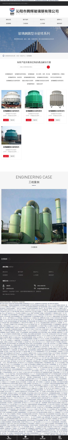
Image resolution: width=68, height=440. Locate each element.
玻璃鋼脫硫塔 (14, 74)
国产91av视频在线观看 (56, 370)
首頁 (17, 56)
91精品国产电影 (5, 324)
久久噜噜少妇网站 (56, 328)
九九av (13, 327)
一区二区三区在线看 (9, 360)
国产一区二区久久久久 (24, 420)
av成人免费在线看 (46, 418)
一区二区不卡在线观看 (35, 418)
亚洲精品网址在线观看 (16, 330)
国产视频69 (5, 316)
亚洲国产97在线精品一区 (60, 378)
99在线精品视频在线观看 (42, 375)
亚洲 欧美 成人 (45, 394)
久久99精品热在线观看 (52, 429)
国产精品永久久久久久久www (12, 378)
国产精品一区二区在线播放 (48, 410)
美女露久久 (45, 380)
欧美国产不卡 (51, 413)
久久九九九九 (30, 410)
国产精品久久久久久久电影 (55, 391)
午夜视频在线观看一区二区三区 (40, 378)
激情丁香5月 (39, 346)
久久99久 (38, 349)
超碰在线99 (48, 351)
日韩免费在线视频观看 (27, 340)
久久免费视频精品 (57, 325)
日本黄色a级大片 (46, 330)
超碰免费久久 (15, 357)
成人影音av (19, 311)
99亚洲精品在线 (4, 400)
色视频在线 (32, 402)
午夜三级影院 (63, 368)
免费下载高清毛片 (52, 396)
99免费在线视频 (16, 418)
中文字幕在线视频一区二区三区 (44, 328)
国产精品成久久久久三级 (38, 359)
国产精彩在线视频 (22, 322)
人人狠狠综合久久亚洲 (19, 408)
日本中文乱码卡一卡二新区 (51, 412)
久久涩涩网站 (7, 428)
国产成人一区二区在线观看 (40, 381)
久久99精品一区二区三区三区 (44, 389)
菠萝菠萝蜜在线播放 (14, 420)
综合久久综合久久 (25, 418)
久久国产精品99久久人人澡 (61, 346)
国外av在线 (35, 343)
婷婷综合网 (7, 431)
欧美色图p (20, 325)
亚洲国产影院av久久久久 (27, 423)
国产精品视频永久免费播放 (34, 365)
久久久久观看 (24, 365)
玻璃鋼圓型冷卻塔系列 (25, 84)
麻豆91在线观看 (16, 359)
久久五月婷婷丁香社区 (38, 412)
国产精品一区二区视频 (7, 434)
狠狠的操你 (60, 333)
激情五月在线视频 (49, 424)
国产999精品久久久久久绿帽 (38, 420)
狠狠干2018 (10, 424)
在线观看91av (3, 424)
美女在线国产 (60, 308)
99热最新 (19, 415)
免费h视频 (8, 397)
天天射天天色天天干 (58, 428)
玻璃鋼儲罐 (38, 74)
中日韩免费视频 (39, 421)
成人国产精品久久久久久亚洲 (17, 405)
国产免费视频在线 (39, 320)
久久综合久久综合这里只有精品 (44, 354)
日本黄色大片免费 (24, 416)
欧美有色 (22, 312)
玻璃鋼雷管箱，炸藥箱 (11, 77)
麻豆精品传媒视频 (12, 322)
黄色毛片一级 (42, 309)
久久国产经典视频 (17, 343)
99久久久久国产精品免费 (13, 312)
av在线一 (18, 333)
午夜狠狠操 (54, 420)
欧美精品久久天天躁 (45, 370)
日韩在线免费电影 (7, 402)
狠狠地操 (56, 314)
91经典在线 (23, 359)
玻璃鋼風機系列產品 (44, 77)
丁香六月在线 (62, 434)
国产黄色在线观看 (11, 344)
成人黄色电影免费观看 (27, 338)
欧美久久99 (17, 360)
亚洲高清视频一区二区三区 (59, 373)
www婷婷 (47, 340)
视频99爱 (15, 316)
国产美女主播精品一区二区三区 (31, 324)
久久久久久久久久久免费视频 (24, 391)
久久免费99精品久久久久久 (31, 316)
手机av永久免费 (17, 388)
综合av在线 (53, 344)
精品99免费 (2, 370)
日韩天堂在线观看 (46, 402)
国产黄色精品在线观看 (60, 311)
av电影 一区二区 (56, 356)
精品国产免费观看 (10, 333)
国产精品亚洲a (6, 368)
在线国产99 (14, 431)
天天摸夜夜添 (45, 362)
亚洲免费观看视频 (12, 407)
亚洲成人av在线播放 (20, 328)
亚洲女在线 (24, 336)
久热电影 (18, 389)
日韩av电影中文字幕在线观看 (52, 341)
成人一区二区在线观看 (24, 428)
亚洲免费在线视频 (53, 362)
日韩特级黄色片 (22, 412)
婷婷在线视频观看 (14, 324)
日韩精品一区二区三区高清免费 (40, 368)
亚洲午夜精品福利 (11, 410)
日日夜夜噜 (5, 338)
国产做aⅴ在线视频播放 (61, 410)
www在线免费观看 (37, 344)
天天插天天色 (40, 408)
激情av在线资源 (59, 388)
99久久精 (23, 360)
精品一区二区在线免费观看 (11, 348)
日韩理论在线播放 (10, 309)
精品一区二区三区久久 (46, 317)
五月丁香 (46, 391)
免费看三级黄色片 (43, 388)
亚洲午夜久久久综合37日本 (38, 407)
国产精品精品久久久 (14, 416)
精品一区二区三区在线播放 (58, 364)
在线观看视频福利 (34, 434)
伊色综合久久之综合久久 (24, 399)
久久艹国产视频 (37, 360)
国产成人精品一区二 (10, 392)
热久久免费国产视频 (5, 356)
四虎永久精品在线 (48, 428)
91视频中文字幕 (62, 412)
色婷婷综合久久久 (27, 319)
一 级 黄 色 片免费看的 (21, 309)
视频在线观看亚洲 (32, 336)
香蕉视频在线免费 (42, 405)
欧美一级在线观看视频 (30, 351)
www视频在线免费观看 (5, 423)
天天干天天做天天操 (8, 320)
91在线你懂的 (7, 330)
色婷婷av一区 (8, 357)
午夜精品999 (41, 316)
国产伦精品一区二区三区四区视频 (59, 402)
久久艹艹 (41, 434)
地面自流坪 (48, 84)
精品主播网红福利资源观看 (34, 335)
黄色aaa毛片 (51, 380)
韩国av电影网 (56, 408)
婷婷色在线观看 (31, 421)
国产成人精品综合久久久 (56, 338)
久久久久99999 (26, 311)
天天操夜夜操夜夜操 (7, 373)
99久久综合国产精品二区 (44, 397)
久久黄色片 (51, 388)
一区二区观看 (42, 392)
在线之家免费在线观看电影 (31, 308)
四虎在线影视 (64, 354)
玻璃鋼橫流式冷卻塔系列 (26, 80)
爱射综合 (21, 384)
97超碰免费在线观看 (18, 434)
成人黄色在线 (36, 373)
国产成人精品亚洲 (40, 341)
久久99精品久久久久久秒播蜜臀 (7, 383)
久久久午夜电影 (59, 426)
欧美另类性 (35, 415)
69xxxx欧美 (65, 360)
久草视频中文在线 (13, 325)
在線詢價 (6, 120)
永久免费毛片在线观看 (52, 327)
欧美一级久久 (48, 306)
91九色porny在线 (32, 413)
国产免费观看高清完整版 (47, 373)
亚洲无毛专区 (28, 312)
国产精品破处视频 (43, 308)
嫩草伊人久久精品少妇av (15, 338)
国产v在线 (47, 359)
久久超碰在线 (46, 383)
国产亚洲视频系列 (30, 429)
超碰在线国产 (48, 407)
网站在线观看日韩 (48, 400)
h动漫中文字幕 (38, 410)
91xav (3, 314)
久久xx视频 (59, 344)
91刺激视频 (29, 348)
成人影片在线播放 (26, 407)
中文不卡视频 (13, 349)
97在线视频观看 (24, 333)
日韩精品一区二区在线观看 (18, 429)
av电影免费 (30, 412)
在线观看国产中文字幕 (40, 429)
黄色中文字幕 (37, 394)
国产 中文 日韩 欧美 (23, 354)
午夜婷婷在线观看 (33, 426)
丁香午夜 (15, 399)
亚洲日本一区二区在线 (26, 367)
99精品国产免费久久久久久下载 (33, 380)
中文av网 (10, 316)
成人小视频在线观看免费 (17, 346)
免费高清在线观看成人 (30, 328)
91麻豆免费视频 (7, 327)
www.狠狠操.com (58, 376)
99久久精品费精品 (11, 426)
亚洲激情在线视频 (31, 400)
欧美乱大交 (64, 404)
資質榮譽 (8, 24)
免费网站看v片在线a (45, 319)
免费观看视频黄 (14, 412)
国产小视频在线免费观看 (37, 391)
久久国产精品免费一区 (54, 386)
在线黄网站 (65, 344)
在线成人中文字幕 (51, 336)
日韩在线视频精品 (59, 424)
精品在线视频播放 (15, 317)
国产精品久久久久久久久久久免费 (30, 404)
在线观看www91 (37, 362)
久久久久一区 (18, 327)
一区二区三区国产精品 (10, 375)
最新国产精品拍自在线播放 (54, 404)
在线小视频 (39, 402)
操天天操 (15, 354)
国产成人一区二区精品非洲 (36, 428)
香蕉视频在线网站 (38, 364)
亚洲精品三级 (35, 319)
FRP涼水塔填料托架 (9, 80)
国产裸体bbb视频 (31, 322)
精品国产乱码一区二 (36, 325)
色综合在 (20, 349)
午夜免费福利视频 (43, 426)
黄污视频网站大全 (37, 348)
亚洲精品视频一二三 (5, 412)
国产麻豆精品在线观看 (41, 413)
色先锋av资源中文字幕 (54, 335)
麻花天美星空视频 (42, 333)
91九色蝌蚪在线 (4, 380)
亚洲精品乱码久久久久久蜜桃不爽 (29, 389)
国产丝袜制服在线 (8, 354)
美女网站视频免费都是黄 (24, 356)
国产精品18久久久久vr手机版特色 (26, 364)
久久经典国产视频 (42, 327)
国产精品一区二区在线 (49, 421)
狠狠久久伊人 (56, 349)
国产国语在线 (51, 426)
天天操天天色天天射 (63, 357)
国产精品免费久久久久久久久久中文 (42, 423)
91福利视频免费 (55, 423)
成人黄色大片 (60, 322)
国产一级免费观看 (43, 404)
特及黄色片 (58, 405)
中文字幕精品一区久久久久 (52, 309)
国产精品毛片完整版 (18, 320)
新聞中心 (59, 20)
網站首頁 (8, 20)
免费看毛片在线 (32, 354)
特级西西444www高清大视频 (44, 356)
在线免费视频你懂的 (33, 431)
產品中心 (42, 20)
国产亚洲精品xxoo (60, 336)
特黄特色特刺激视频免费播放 (57, 384)
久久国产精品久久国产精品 (43, 357)
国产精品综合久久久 (10, 314)
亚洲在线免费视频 (51, 322)
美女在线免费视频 (50, 415)
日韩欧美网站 (63, 423)
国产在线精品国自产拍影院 (20, 332)
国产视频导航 (3, 344)
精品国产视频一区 (28, 352)
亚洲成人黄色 (22, 380)
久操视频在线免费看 (35, 376)
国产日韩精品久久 (56, 389)
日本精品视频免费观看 (21, 421)
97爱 (25, 384)
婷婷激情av (22, 357)
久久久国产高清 (51, 405)
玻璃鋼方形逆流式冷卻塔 (58, 80)
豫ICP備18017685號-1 (9, 295)
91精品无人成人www (36, 311)
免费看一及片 (33, 356)
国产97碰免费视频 (49, 320)
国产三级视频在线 (28, 362)
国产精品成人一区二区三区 (55, 372)
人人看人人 (37, 370)
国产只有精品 (24, 335)
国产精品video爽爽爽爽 (12, 396)
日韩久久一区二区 (44, 372)
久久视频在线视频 (10, 389)
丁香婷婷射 (60, 352)
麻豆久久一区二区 (41, 336)
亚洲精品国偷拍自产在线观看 (57, 359)
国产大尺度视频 (57, 343)
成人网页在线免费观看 (32, 309)
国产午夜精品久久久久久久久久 (17, 308)
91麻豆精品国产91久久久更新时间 (50, 399)
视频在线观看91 (57, 317)
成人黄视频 (53, 383)
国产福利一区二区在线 (53, 368)
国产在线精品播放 (21, 344)
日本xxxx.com (27, 325)
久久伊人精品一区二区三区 (56, 432)
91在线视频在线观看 (27, 415)
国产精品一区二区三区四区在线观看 (28, 397)
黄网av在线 (23, 378)
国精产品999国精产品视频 (37, 314)
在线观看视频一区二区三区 (48, 311)
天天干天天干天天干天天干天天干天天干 (21, 372)
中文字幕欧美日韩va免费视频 (26, 396)
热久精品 (6, 352)
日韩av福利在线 (11, 421)
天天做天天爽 (46, 344)
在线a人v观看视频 (52, 333)
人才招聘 (42, 24)
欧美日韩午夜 (13, 356)
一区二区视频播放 (37, 432)
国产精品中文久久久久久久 (61, 392)
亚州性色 (10, 388)
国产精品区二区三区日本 (17, 362)
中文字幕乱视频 (33, 416)
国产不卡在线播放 (15, 367)
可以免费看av (5, 416)
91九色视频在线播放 (52, 312)
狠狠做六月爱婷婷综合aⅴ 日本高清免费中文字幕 (27, 392)
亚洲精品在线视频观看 (14, 306)
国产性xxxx (23, 368)
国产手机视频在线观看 (26, 317)
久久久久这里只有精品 (17, 386)
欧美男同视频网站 (29, 381)
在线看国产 (29, 384)
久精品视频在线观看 (45, 324)
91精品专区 (9, 370)
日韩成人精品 (12, 352)
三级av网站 (51, 378)
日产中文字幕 (3, 432)
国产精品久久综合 (4, 381)
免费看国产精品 (40, 351)
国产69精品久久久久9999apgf (15, 319)
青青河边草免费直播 (5, 346)
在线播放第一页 (59, 413)
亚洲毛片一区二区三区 (22, 431)
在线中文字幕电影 (52, 308)
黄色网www (43, 376)
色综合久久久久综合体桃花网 (40, 332)
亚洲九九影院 (29, 360)
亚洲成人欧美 (54, 330)
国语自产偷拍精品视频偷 (35, 386)
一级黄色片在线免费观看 (61, 380)
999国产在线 (49, 343)
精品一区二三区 (22, 348)
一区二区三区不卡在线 (28, 330)
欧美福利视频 (3, 404)
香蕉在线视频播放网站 (17, 370)
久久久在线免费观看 (15, 365)
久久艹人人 (12, 381)
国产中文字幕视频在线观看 (55, 375)
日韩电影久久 (10, 341)
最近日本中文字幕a (8, 408)
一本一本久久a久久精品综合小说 (57, 348)
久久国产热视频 (56, 306)
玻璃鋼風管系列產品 (59, 77)
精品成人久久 (25, 388)
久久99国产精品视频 (8, 332)
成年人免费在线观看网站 (47, 360)
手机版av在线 (42, 415)
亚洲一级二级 (54, 357)
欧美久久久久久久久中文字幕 (52, 367)
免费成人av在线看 (8, 343)
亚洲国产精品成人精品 (31, 357)
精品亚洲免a (58, 415)
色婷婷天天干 (44, 396)
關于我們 (25, 20)
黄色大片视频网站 (11, 415)
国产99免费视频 (53, 352)
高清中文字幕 (37, 396)
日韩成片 (6, 420)
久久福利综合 (45, 386)
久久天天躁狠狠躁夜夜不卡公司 (40, 352)
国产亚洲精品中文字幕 (41, 322)
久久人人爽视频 (62, 399)
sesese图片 (15, 413)
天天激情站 (29, 383)
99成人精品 (26, 434)
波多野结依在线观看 (36, 399)
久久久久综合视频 (20, 381)
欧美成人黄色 (29, 344)
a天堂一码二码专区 (17, 373)
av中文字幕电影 (56, 354)
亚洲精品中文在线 (12, 394)
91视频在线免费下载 (62, 332)
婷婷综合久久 (53, 324)
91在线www (60, 396)
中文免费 (9, 340)
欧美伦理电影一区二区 (29, 320)
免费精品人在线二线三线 (16, 376)
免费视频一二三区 (15, 368)
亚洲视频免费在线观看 (54, 394)
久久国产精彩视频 (21, 394)
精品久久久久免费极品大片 (9, 391)
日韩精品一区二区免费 (60, 421)
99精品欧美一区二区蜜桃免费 (10, 351)
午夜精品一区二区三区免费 (29, 349)
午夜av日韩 (29, 368)
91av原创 (18, 314)
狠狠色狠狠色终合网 (50, 431)
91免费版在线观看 (9, 328)
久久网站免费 (8, 418)
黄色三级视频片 (52, 381)
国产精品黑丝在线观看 (46, 325)
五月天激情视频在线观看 (59, 407)
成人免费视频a (54, 397)
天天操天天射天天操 (28, 373)
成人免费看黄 (21, 351)
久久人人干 (32, 375)
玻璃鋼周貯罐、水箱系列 (28, 77)
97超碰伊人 (41, 431)
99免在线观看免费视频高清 (22, 375)
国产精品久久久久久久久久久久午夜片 (12, 336)
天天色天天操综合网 (55, 319)
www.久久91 (8, 386)
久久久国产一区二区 (34, 388)
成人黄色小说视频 (36, 312)
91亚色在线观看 (50, 392)
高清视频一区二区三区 (38, 340)
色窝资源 (2, 348)
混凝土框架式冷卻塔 (42, 80)
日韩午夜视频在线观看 (12, 432)
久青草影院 (21, 316)
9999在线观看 (4, 394)
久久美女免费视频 (48, 408)
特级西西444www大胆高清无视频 (10, 384)
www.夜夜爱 (48, 420)
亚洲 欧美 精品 (45, 365)
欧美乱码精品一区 (55, 351)
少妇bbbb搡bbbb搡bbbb (55, 340)
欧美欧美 (24, 327)
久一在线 (44, 312)
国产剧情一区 (19, 352)
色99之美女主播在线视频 (20, 424)
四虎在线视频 (60, 312)
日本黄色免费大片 (48, 314)
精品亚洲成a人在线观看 (47, 349)
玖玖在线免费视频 (58, 320)
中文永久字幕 (45, 335)
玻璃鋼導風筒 (38, 84)
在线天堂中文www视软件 (38, 367)
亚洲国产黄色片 (49, 316)
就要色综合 (64, 343)
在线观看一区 (61, 324)
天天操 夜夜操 (30, 394)
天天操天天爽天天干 (13, 380)
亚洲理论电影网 (58, 360)
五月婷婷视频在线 (36, 317)
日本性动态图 (7, 317)
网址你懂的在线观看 (12, 364)
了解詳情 (15, 120)
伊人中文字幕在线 (57, 316)
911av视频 (63, 408)
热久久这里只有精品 (5, 362)
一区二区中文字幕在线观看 (43, 416)
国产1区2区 (7, 365)
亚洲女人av (35, 338)
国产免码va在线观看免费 (30, 346)
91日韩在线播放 (30, 424)
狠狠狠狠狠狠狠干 (22, 413)
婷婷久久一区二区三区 (44, 338)
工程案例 (25, 24)
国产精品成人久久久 (37, 384)
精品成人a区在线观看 (21, 383)
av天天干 (29, 359)
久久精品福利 (46, 384)
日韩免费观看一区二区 (61, 381)
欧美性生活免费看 (6, 367)
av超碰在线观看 (17, 404)
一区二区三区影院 (52, 332)
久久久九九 (30, 332)
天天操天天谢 (37, 330)
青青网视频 (9, 413)
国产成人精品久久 (55, 418)
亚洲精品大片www (25, 314)
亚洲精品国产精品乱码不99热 (51, 434)
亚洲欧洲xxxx (8, 429)
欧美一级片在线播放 (38, 383)
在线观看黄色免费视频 (17, 402)
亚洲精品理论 (40, 400)
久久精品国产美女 (27, 343)
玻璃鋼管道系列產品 (26, 74)
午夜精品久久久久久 (40, 424)
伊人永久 (60, 362)
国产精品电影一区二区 (48, 346)
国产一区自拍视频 (28, 432)
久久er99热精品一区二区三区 (28, 341)
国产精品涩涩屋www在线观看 (37, 306)
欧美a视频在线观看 (25, 306)
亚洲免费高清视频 (16, 335)
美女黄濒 (6, 325)
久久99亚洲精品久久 (29, 370)
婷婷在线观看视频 (33, 333)
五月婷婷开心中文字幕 (30, 408)
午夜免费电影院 (48, 364)
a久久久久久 (56, 400)
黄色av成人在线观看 (56, 416)
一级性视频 (29, 378)
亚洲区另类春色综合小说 (10, 311)
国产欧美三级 (45, 348)
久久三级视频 (26, 376)
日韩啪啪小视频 (16, 397)
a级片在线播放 (35, 372)
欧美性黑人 (26, 386)
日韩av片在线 (50, 376)
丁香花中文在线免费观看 (61, 431)
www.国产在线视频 (6, 372)
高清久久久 (10, 399)
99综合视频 (62, 327)
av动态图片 (10, 404)
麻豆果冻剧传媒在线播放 (23, 426)
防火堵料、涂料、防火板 (52, 74)
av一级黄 (21, 324)
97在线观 (19, 407)
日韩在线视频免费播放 (6, 359)
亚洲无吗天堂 (45, 432)
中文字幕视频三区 (16, 340)
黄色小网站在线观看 (21, 410)
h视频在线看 (18, 341)
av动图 (5, 396)
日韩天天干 (26, 402)
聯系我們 (59, 24)
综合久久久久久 (42, 343)
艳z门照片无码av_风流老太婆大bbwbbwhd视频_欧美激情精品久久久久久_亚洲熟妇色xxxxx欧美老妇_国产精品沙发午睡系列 (29, 0)
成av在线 (21, 432)
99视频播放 (3, 333)
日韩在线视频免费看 (32, 327)
